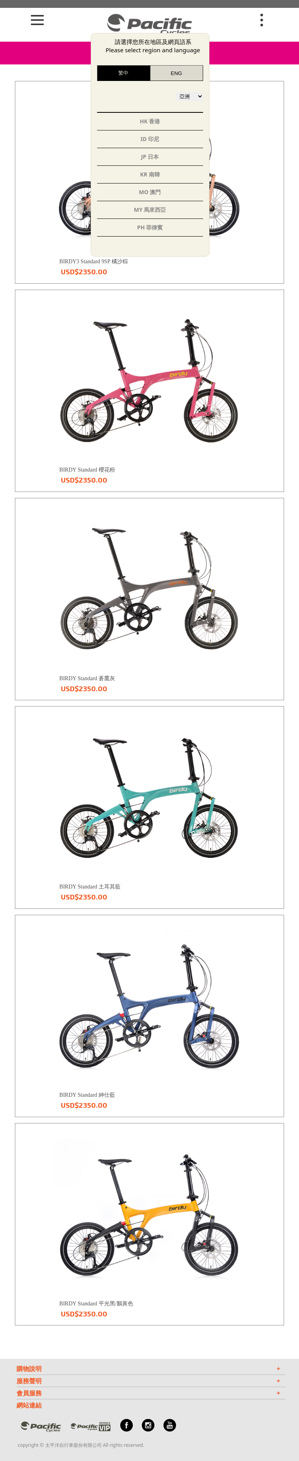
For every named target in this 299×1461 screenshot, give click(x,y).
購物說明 (148, 1369)
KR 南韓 (150, 174)
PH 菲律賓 (150, 227)
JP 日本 (150, 156)
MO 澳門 (150, 192)
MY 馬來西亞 (150, 209)
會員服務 (148, 1393)
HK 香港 (150, 121)
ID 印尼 (150, 139)
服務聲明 (148, 1381)
